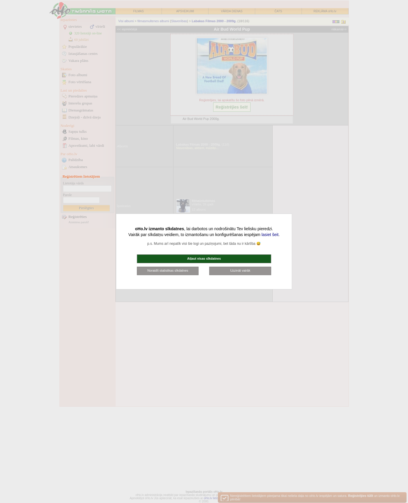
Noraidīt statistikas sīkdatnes (167, 270)
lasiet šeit (270, 234)
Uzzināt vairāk (240, 270)
